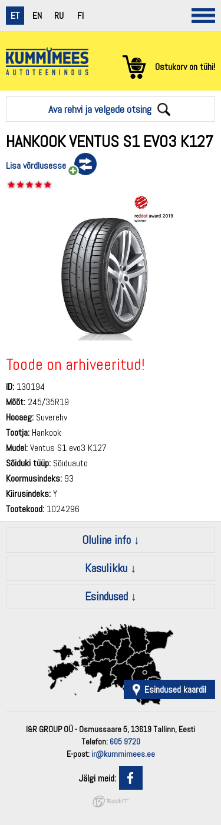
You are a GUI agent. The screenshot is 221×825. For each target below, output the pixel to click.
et (15, 15)
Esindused (106, 596)
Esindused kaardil (175, 689)
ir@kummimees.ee (123, 754)
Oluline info (106, 539)
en (37, 15)
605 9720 (125, 741)
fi (80, 15)
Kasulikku (106, 568)
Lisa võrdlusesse (36, 165)
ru (59, 15)
